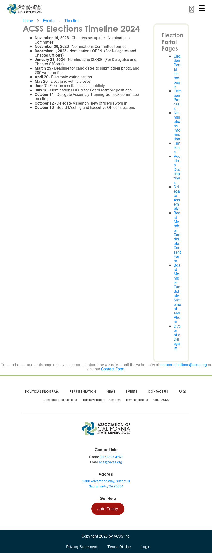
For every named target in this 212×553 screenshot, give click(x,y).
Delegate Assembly (177, 197)
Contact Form (112, 368)
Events (48, 20)
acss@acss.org (110, 462)
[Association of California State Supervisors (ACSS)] (106, 428)
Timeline (71, 20)
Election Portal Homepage (177, 71)
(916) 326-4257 (111, 457)
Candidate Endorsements (60, 400)
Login (145, 546)
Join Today (107, 508)
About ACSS (161, 400)
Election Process (177, 99)
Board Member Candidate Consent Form (177, 236)
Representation (83, 391)
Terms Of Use (119, 546)
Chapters (115, 400)
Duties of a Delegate (177, 336)
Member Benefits (137, 400)
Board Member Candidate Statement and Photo (177, 293)
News (111, 391)
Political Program (42, 391)
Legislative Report (93, 400)
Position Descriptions (177, 169)
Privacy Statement (81, 546)
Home (28, 20)
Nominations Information (177, 125)
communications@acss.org (183, 364)
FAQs (183, 391)
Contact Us (158, 391)
